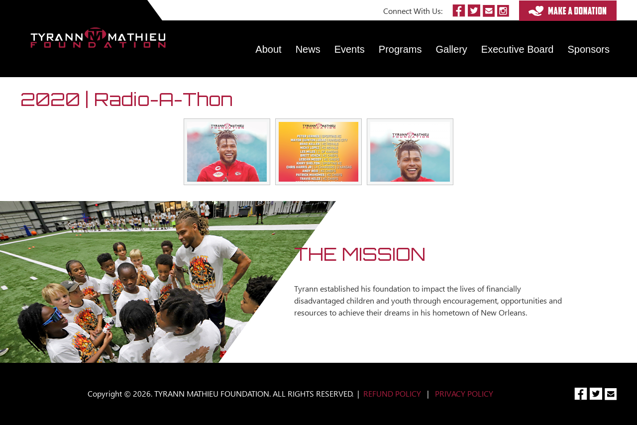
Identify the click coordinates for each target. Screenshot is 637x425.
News (308, 49)
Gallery (451, 49)
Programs (400, 49)
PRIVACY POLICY (464, 393)
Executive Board (517, 49)
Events (349, 49)
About (268, 49)
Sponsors (589, 49)
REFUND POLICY (392, 393)
